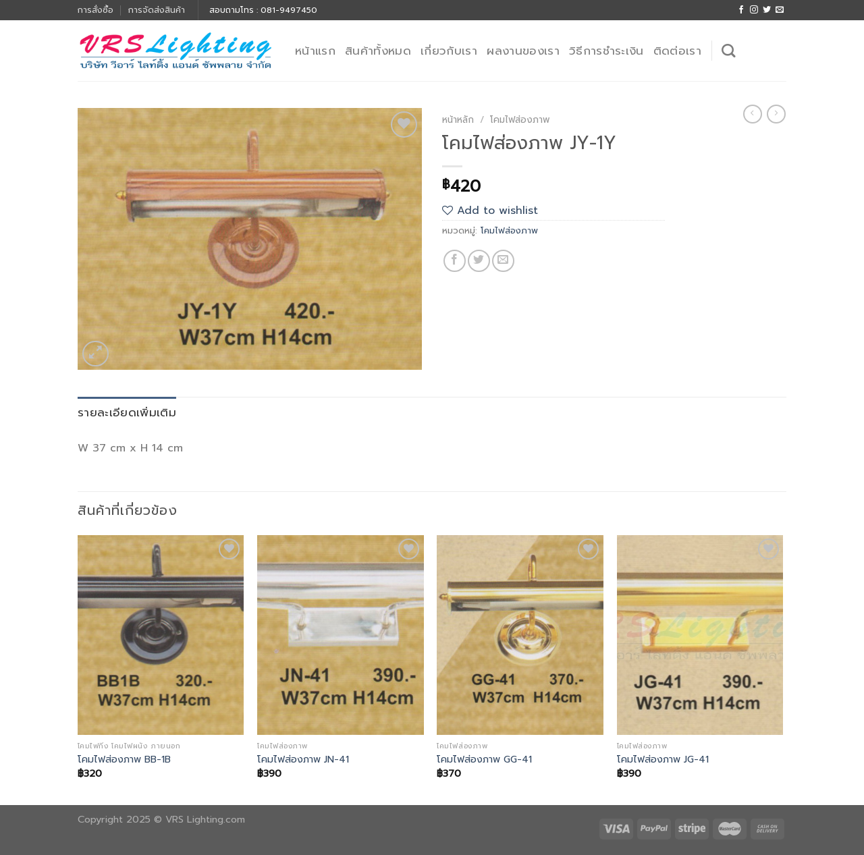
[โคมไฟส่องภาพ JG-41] (700, 635)
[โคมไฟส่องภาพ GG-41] (520, 635)
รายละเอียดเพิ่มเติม (127, 412)
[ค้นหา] (728, 50)
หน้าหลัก (458, 120)
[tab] (127, 413)
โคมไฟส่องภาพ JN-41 (303, 759)
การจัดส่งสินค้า (156, 9)
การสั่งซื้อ (95, 9)
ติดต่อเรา (677, 50)
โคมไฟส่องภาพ (520, 120)
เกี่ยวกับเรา (449, 50)
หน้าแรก (315, 50)
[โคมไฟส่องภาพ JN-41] (340, 635)
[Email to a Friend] (503, 261)
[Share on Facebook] (454, 261)
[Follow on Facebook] (741, 10)
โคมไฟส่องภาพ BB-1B (124, 759)
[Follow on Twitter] (767, 10)
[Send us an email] (780, 10)
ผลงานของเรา (523, 50)
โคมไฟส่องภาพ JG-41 (663, 759)
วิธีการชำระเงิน (606, 50)
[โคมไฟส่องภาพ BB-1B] (161, 635)
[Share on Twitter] (479, 261)
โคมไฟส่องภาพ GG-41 (484, 759)
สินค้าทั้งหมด (378, 50)
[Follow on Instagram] (754, 10)
